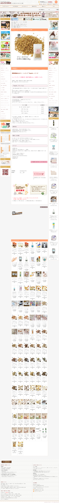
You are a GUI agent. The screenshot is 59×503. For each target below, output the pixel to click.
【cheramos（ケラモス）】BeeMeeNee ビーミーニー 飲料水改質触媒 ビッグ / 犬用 (53, 153)
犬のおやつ (2, 76)
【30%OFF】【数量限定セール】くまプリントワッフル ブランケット (53, 178)
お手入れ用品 (3, 83)
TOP (12, 25)
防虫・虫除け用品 (4, 85)
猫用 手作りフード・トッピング (22, 26)
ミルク (2, 74)
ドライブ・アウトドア (4, 100)
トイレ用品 (2, 89)
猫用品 (15, 26)
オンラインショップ (5, 6)
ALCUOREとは (15, 6)
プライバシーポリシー (38, 491)
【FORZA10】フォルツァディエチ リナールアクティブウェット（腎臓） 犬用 (53, 191)
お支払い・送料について (43, 4)
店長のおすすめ (34, 6)
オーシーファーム (23, 25)
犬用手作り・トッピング (5, 70)
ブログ (53, 6)
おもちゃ (2, 94)
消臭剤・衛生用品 (52, 85)
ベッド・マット (3, 107)
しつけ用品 (2, 87)
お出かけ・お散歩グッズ (5, 98)
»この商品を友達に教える (30, 200)
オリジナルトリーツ (24, 6)
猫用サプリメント (52, 72)
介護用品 (2, 111)
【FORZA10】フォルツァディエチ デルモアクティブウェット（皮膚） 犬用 (53, 243)
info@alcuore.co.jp (40, 485)
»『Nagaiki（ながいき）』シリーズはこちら (39, 161)
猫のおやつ (18, 27)
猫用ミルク (51, 74)
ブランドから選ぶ (16, 25)
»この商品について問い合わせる (18, 200)
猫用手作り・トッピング (53, 70)
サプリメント (3, 72)
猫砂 (50, 83)
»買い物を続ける (38, 200)
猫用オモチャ (51, 87)
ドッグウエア (3, 113)
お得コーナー (43, 6)
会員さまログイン (56, 4)
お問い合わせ (50, 4)
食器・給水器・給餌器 (4, 109)
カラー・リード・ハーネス (5, 96)
